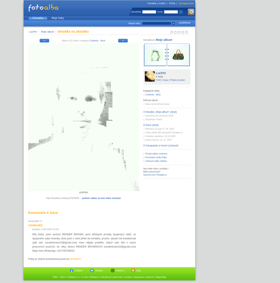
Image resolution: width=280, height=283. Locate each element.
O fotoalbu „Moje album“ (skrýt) (160, 112)
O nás (85, 277)
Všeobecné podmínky (111, 277)
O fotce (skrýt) (151, 125)
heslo (160, 11)
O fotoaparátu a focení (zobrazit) (160, 145)
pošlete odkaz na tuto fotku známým (101, 198)
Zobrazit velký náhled (156, 161)
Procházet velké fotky (156, 157)
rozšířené (184, 22)
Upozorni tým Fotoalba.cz (155, 175)
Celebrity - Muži (97, 40)
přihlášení (75, 259)
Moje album (47, 31)
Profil (158, 80)
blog (138, 270)
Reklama (94, 277)
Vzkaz (165, 80)
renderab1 (35, 225)
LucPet (33, 31)
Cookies (128, 277)
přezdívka (136, 11)
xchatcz (78, 270)
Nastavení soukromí (144, 277)
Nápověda (161, 277)
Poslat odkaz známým (156, 153)
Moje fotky (57, 17)
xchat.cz (120, 270)
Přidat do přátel (177, 80)
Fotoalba (38, 17)
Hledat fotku (134, 23)
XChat (172, 3)
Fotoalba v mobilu (156, 3)
